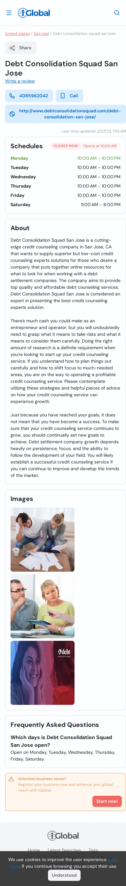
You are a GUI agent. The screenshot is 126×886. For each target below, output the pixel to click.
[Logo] (34, 12)
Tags (93, 850)
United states (17, 33)
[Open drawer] (9, 12)
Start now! (107, 801)
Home (34, 850)
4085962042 (28, 96)
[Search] (117, 12)
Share (20, 48)
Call (68, 96)
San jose (41, 33)
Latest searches (64, 850)
